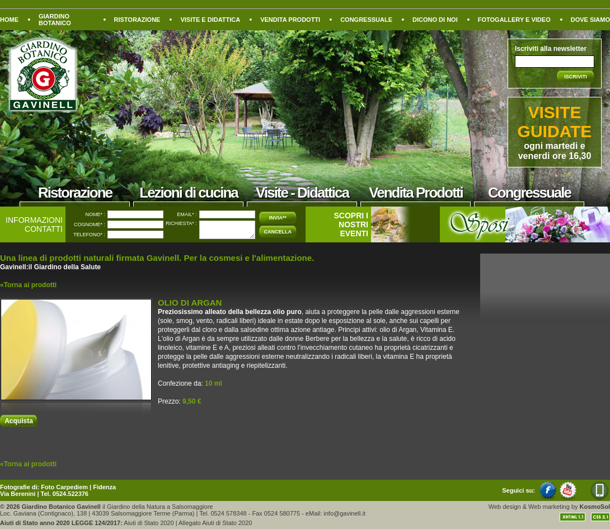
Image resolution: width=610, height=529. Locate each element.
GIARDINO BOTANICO (55, 19)
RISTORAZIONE (137, 19)
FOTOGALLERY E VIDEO (514, 19)
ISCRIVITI (575, 76)
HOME (9, 19)
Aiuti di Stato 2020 (148, 522)
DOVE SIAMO (590, 19)
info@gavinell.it (344, 513)
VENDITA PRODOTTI (290, 19)
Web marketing (549, 506)
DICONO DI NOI (435, 19)
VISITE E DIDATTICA (210, 19)
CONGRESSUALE (366, 19)
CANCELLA (278, 232)
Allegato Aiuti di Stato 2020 (215, 522)
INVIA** (278, 218)
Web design (505, 506)
